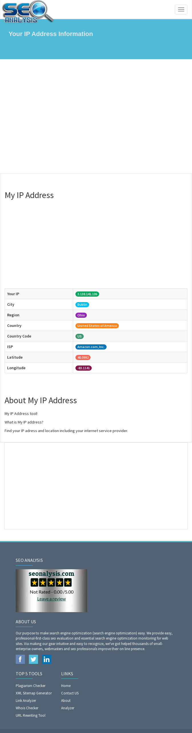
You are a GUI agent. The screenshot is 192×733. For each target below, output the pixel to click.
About (66, 700)
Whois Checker (27, 708)
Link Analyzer (26, 700)
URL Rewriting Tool (30, 715)
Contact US (70, 693)
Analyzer (67, 708)
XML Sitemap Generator (34, 693)
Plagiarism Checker (30, 685)
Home (66, 685)
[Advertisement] (96, 116)
